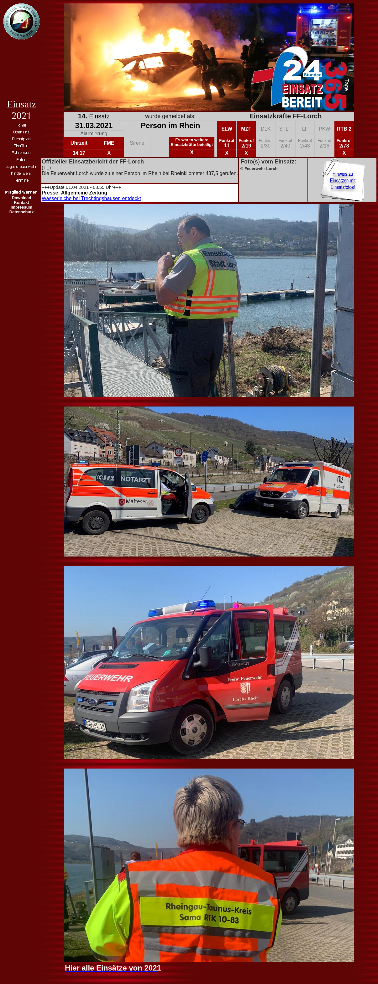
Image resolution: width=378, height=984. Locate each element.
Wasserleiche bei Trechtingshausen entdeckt (91, 198)
